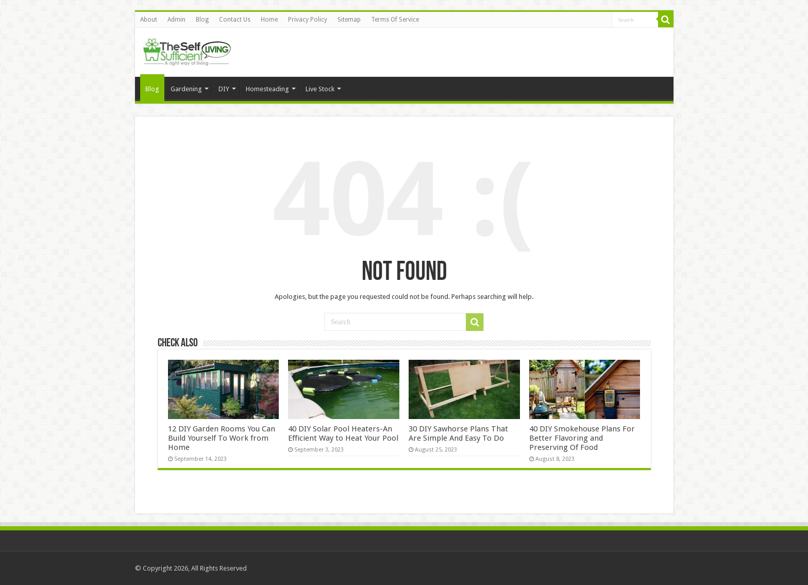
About (148, 19)
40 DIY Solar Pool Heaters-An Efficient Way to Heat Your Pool (343, 433)
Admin (176, 19)
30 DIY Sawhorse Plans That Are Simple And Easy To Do (458, 433)
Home (269, 19)
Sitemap (349, 19)
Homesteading (267, 89)
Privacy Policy (307, 19)
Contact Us (234, 19)
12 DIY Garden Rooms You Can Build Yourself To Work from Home (221, 438)
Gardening (186, 89)
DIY (223, 89)
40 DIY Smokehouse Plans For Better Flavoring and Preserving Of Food (582, 438)
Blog (202, 19)
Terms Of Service (395, 19)
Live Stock (320, 89)
